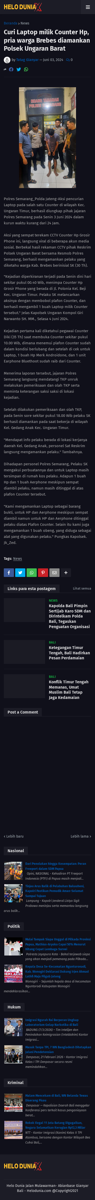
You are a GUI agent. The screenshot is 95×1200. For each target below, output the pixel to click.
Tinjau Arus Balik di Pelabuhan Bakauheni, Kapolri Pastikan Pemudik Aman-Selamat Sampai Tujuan (54, 891)
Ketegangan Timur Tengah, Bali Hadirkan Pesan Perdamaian (69, 653)
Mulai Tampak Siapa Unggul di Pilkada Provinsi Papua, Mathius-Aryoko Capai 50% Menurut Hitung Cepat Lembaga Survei (58, 944)
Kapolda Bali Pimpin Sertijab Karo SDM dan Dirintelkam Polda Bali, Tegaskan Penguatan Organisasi (70, 616)
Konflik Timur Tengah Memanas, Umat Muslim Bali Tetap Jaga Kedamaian (68, 690)
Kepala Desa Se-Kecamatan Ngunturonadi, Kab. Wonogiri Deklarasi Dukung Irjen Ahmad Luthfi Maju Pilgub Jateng (57, 971)
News (25, 23)
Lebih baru (15, 836)
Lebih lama (80, 836)
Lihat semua (82, 588)
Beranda (10, 23)
